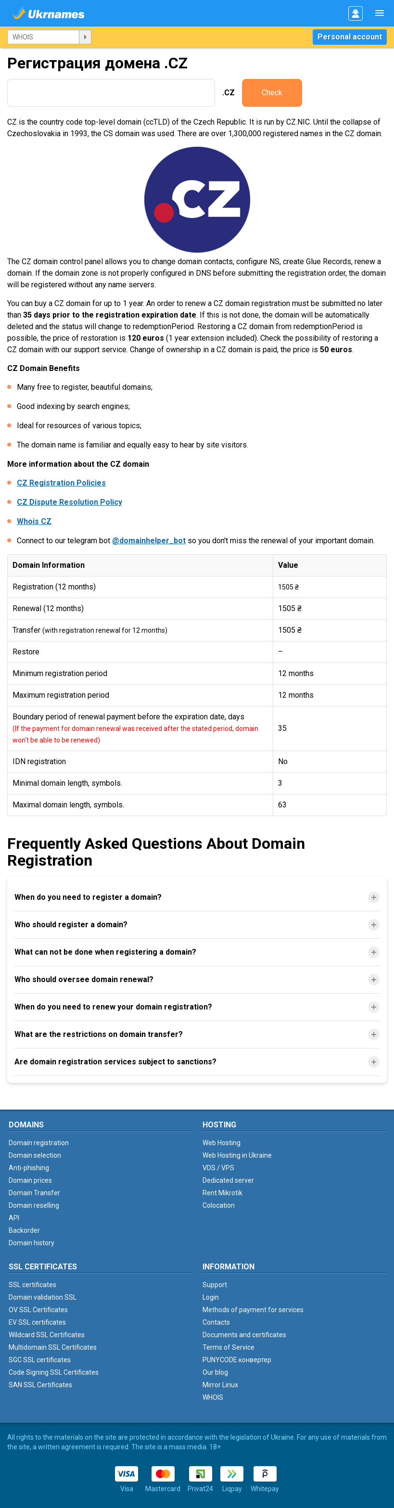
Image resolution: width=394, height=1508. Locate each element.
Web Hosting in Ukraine (237, 1155)
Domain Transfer (34, 1193)
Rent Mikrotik (222, 1193)
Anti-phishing (29, 1168)
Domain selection (35, 1155)
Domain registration (39, 1143)
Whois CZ (34, 521)
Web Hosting (222, 1143)
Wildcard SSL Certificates (47, 1335)
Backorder (24, 1230)
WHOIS (213, 1397)
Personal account (350, 36)
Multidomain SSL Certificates (53, 1347)
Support (215, 1285)
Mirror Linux (220, 1385)
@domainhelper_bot (149, 540)
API (14, 1218)
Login (211, 1297)
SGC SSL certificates (40, 1360)
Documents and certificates (244, 1335)
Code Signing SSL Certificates (54, 1372)
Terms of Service (228, 1347)
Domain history (31, 1243)
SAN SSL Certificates (40, 1385)
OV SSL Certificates (38, 1310)
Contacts (216, 1322)
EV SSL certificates (37, 1322)
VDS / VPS (218, 1168)
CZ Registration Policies (61, 482)
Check (272, 92)
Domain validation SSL (42, 1297)
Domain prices (30, 1180)
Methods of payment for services (253, 1310)
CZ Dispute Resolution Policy (69, 502)
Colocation (219, 1205)
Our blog (215, 1372)
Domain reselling (34, 1205)
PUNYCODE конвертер (237, 1360)
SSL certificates (32, 1285)
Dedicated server (228, 1180)
